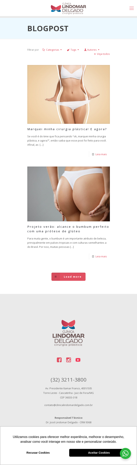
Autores (92, 49)
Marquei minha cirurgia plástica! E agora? (67, 129)
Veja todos (101, 54)
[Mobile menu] (131, 8)
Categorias (52, 49)
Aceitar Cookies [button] (99, 452)
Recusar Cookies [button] (38, 452)
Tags (73, 49)
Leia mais (101, 154)
